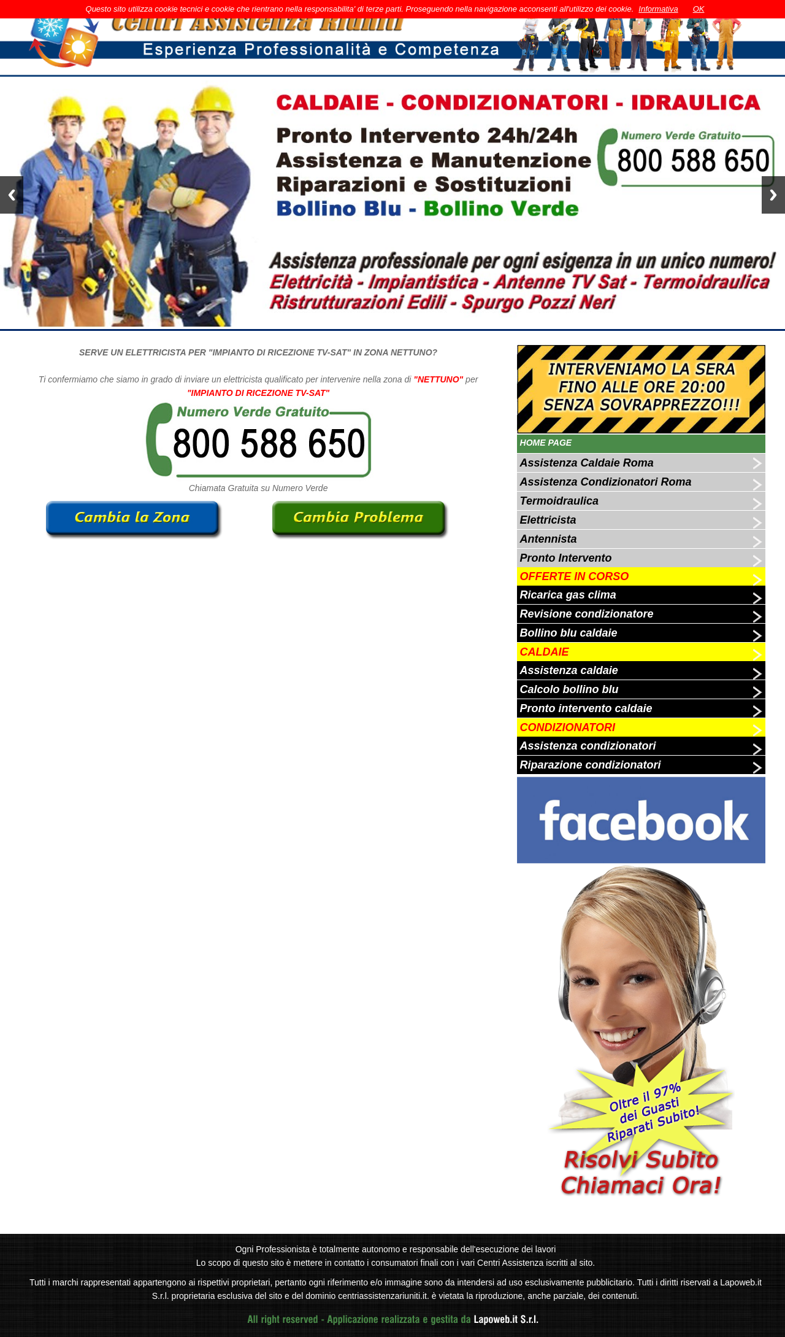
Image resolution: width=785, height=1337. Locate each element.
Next (773, 195)
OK (699, 9)
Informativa (658, 9)
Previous (11, 195)
